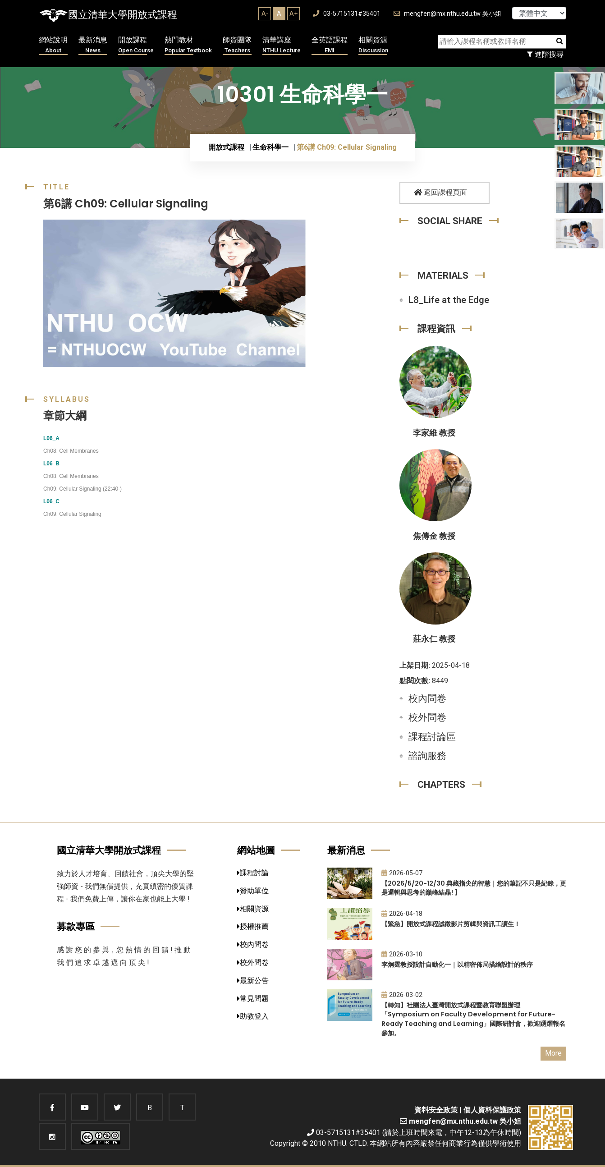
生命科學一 (270, 147)
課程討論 (253, 872)
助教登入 (253, 1016)
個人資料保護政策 (492, 1110)
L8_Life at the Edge (448, 299)
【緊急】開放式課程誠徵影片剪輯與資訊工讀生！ (450, 923)
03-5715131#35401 (346, 14)
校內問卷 (427, 698)
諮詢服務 (427, 755)
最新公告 (253, 980)
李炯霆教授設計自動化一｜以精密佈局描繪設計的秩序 (457, 964)
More (553, 1053)
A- (264, 13)
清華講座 (281, 45)
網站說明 (53, 45)
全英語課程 (330, 45)
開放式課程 (226, 147)
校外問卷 (427, 717)
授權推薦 (253, 926)
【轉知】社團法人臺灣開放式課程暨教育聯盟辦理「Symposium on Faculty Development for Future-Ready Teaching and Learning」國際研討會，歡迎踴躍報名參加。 (473, 1019)
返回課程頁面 (440, 192)
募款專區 (76, 926)
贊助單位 (253, 891)
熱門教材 (188, 45)
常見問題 (253, 998)
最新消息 (92, 45)
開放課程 (136, 45)
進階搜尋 (545, 54)
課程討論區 (432, 736)
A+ (293, 13)
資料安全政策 (436, 1110)
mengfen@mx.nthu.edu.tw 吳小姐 (447, 14)
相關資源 (373, 45)
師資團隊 (237, 45)
